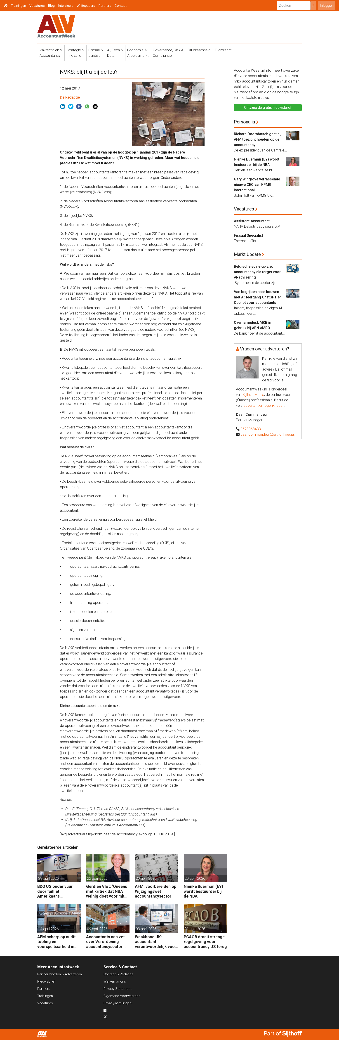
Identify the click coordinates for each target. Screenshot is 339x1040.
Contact (121, 6)
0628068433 (250, 429)
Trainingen (18, 6)
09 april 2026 (97, 929)
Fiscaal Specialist (248, 235)
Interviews (65, 6)
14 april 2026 (48, 929)
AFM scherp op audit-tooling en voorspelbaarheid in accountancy (57, 941)
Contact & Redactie (119, 974)
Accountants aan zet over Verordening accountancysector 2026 (105, 941)
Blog (51, 6)
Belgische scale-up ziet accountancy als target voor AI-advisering (257, 271)
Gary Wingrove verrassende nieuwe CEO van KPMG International (257, 184)
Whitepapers (86, 6)
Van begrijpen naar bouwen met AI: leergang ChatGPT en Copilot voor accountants (258, 297)
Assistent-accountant (252, 221)
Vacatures (37, 6)
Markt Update (247, 254)
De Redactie (70, 97)
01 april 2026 (195, 929)
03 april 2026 (146, 929)
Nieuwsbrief (46, 981)
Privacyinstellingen (118, 1003)
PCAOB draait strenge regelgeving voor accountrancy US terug (205, 941)
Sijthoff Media (253, 394)
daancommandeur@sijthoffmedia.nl (268, 434)
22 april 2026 (97, 878)
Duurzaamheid (199, 50)
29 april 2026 (48, 878)
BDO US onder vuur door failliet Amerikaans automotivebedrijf (55, 891)
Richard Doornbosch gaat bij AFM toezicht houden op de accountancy (257, 139)
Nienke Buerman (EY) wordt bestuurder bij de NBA (203, 891)
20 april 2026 (146, 878)
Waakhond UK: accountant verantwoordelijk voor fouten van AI (155, 941)
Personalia (244, 122)
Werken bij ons (115, 981)
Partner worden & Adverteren (59, 974)
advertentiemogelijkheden (263, 405)
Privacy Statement (118, 989)
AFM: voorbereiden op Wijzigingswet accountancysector (155, 891)
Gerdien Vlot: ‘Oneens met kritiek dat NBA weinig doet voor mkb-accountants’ (107, 891)
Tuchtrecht (223, 50)
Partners (105, 6)
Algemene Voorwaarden (122, 996)
